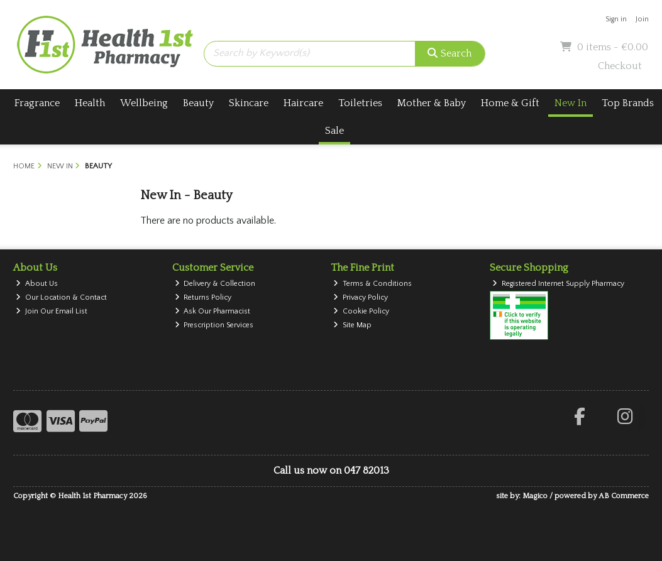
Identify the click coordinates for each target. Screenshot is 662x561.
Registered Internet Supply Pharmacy (558, 284)
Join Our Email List (51, 311)
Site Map (352, 325)
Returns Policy (203, 297)
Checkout (620, 66)
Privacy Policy (360, 297)
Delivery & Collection (215, 284)
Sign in (616, 19)
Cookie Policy (361, 311)
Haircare (303, 103)
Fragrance (37, 103)
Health (90, 103)
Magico (535, 496)
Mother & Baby (431, 103)
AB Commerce (624, 496)
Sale (334, 130)
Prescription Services (214, 325)
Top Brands (628, 103)
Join (642, 19)
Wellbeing (144, 103)
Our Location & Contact (61, 297)
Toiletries (360, 103)
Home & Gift (510, 103)
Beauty (198, 103)
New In (570, 103)
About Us (37, 284)
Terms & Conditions (372, 284)
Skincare (248, 103)
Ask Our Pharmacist (213, 311)
